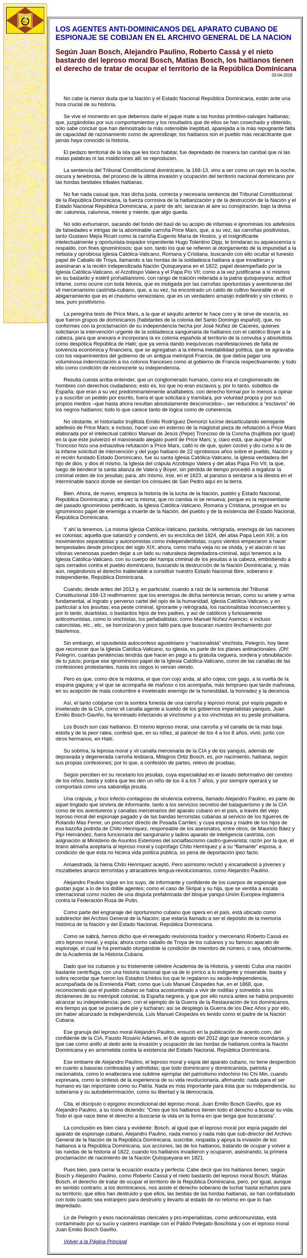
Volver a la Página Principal (95, 1241)
